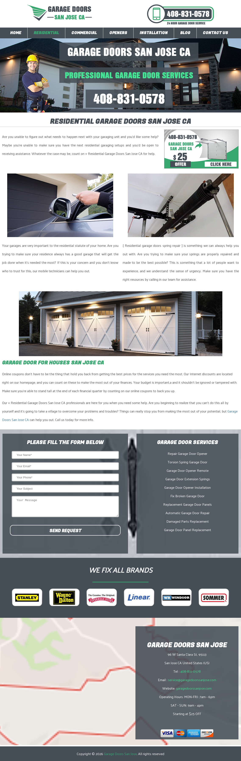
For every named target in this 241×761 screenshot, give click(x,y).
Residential (46, 33)
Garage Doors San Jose (120, 754)
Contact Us (215, 33)
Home (15, 33)
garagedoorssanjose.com (194, 688)
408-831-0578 (190, 671)
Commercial (84, 33)
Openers (118, 33)
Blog (185, 33)
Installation (154, 33)
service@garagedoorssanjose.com (192, 680)
